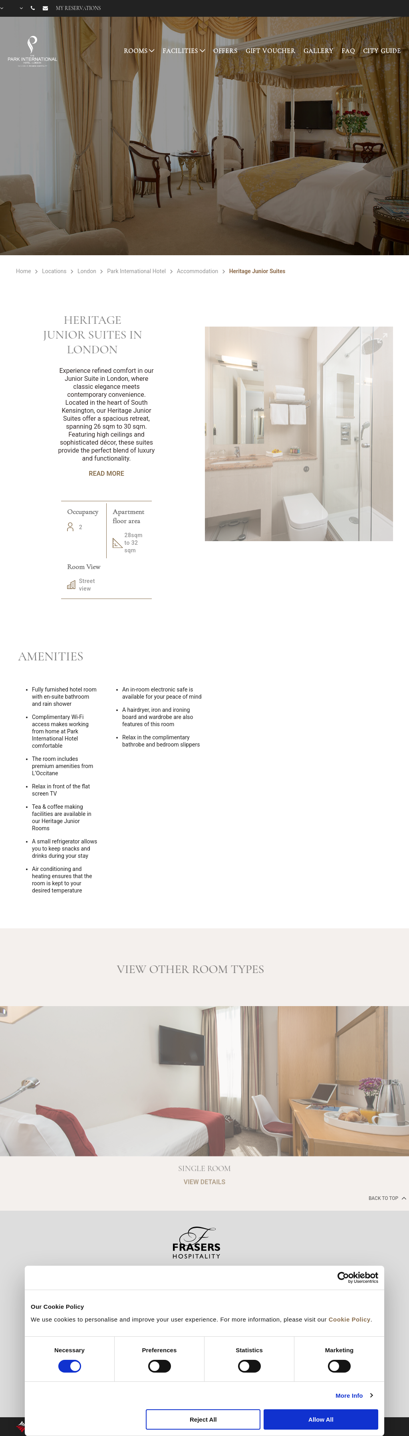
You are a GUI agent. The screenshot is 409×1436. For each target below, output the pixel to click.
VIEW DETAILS (204, 1206)
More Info (349, 1395)
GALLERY (319, 51)
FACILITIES (181, 51)
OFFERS (225, 51)
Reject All (203, 1419)
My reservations (78, 8)
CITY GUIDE (382, 51)
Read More (106, 473)
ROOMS (135, 51)
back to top (387, 1198)
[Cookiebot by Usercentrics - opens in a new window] (343, 1278)
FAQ (348, 51)
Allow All (321, 1419)
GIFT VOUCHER (271, 51)
